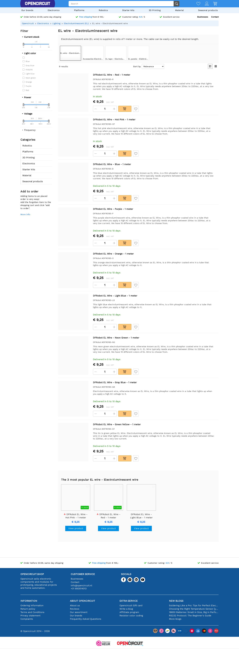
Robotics (103, 10)
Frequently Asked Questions (85, 619)
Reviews (74, 608)
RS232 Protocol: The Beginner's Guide (190, 615)
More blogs (175, 619)
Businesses (202, 17)
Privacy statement (30, 615)
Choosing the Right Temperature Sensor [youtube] (194, 608)
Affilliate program (129, 612)
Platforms (79, 10)
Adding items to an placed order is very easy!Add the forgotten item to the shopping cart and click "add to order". (35, 202)
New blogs (176, 600)
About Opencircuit (82, 600)
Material (179, 10)
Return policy (27, 608)
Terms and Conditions (32, 612)
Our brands (27, 10)
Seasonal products (208, 10)
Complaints (26, 619)
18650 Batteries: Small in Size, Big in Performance (194, 612)
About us (75, 605)
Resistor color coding (131, 615)
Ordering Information (31, 605)
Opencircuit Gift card (131, 605)
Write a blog (126, 608)
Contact (215, 17)
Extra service (129, 600)
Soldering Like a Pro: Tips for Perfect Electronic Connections (194, 605)
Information (28, 600)
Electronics (53, 10)
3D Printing (155, 10)
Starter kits (128, 10)
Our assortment (78, 612)
